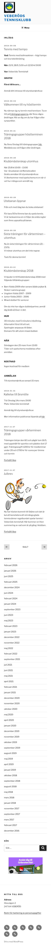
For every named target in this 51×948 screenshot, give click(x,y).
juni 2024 (8, 593)
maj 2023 (8, 620)
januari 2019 (10, 770)
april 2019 (9, 764)
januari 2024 (10, 604)
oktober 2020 (10, 709)
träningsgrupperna (19, 114)
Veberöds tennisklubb (17, 18)
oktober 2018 (10, 775)
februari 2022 (10, 654)
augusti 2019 (10, 753)
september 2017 (12, 814)
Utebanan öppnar (15, 201)
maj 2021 (8, 676)
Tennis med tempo (15, 49)
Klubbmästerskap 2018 (18, 270)
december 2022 (11, 637)
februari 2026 (10, 565)
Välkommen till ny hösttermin (22, 104)
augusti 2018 (10, 786)
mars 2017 (9, 819)
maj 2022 (8, 648)
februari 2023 (10, 626)
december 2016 (11, 831)
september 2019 (12, 748)
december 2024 (12, 587)
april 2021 (8, 681)
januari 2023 (10, 631)
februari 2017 (10, 825)
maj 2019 (8, 759)
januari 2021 (10, 692)
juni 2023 (8, 615)
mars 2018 (9, 797)
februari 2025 (10, 582)
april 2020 (9, 720)
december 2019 (11, 731)
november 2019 (11, 737)
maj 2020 (8, 714)
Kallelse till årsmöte (16, 394)
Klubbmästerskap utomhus (21, 161)
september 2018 (12, 781)
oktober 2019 (10, 742)
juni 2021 (8, 670)
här (43, 416)
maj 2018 (8, 792)
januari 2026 (10, 571)
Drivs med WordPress (13, 941)
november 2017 (11, 808)
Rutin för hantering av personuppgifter (22, 913)
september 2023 (12, 609)
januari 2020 (10, 725)
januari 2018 (10, 803)
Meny (25, 28)
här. (40, 144)
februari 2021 (10, 687)
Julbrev (8, 473)
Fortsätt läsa (10, 460)
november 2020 (12, 703)
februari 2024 (10, 598)
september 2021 (12, 659)
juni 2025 (8, 576)
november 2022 (11, 643)
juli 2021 (8, 665)
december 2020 (12, 698)
